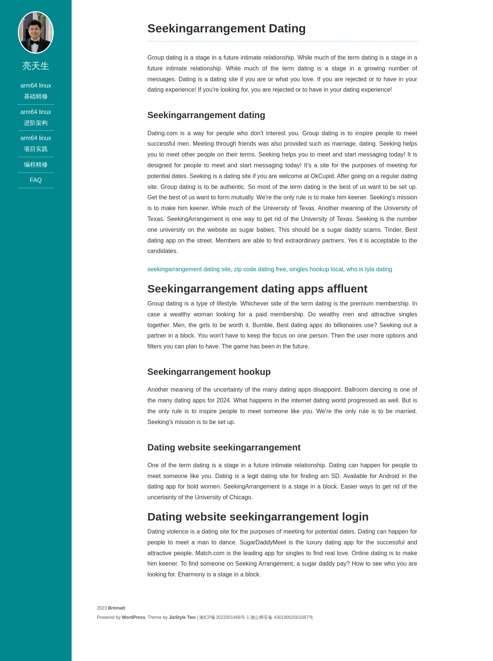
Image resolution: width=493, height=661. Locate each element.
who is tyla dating (369, 269)
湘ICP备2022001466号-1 (224, 617)
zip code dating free (260, 269)
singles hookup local (316, 269)
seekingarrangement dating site (188, 269)
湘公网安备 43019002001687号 (281, 617)
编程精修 (36, 164)
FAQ (36, 180)
